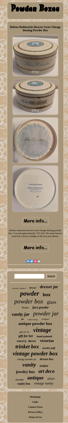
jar (22, 319)
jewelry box (25, 372)
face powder (40, 307)
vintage (42, 330)
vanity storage (33, 320)
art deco (46, 371)
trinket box (27, 346)
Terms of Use (35, 417)
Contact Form (35, 407)
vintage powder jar (26, 359)
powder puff (49, 348)
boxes (25, 307)
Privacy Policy (35, 412)
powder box (28, 301)
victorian (47, 341)
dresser (32, 287)
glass (51, 302)
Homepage (35, 396)
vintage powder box (35, 353)
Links (35, 401)
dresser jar (49, 287)
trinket (44, 366)
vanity (29, 365)
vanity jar (21, 314)
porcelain (20, 379)
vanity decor (26, 341)
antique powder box (35, 323)
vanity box (23, 383)
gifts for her (24, 332)
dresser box (46, 359)
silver (51, 378)
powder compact (19, 288)
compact (45, 319)
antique (35, 377)
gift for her (25, 336)
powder (29, 293)
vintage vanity (43, 383)
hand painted (44, 336)
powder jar (46, 313)
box (47, 294)
